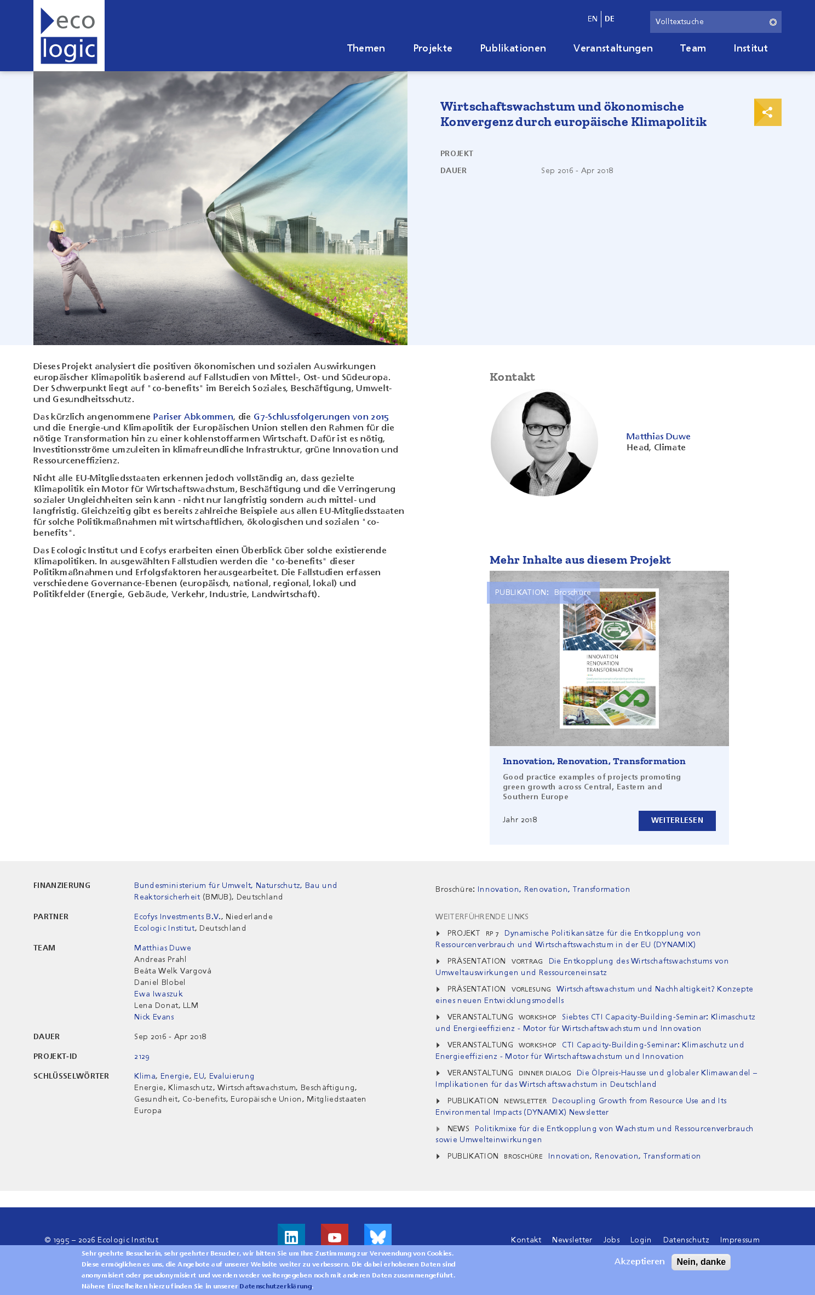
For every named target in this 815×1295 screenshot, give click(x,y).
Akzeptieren (640, 1264)
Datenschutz (686, 1240)
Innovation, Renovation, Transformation (594, 761)
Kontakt (526, 1240)
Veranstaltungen (613, 49)
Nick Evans (154, 1017)
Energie (175, 1076)
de (610, 19)
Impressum (740, 1240)
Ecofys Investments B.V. (177, 917)
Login (641, 1240)
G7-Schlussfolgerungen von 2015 (321, 417)
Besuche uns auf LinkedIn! (291, 1237)
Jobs (611, 1240)
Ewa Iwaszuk (158, 994)
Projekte (433, 49)
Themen (366, 49)
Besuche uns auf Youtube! (334, 1237)
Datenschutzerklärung (275, 1289)
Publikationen (513, 49)
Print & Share (768, 112)
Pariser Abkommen (193, 417)
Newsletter (572, 1240)
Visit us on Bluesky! (378, 1237)
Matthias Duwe (162, 948)
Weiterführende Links (482, 917)
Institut (750, 49)
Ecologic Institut (164, 928)
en (593, 19)
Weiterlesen (677, 820)
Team (693, 49)
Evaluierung (232, 1076)
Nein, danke (701, 1264)
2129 (142, 1057)
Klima (145, 1076)
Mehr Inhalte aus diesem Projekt (580, 559)
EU (199, 1076)
